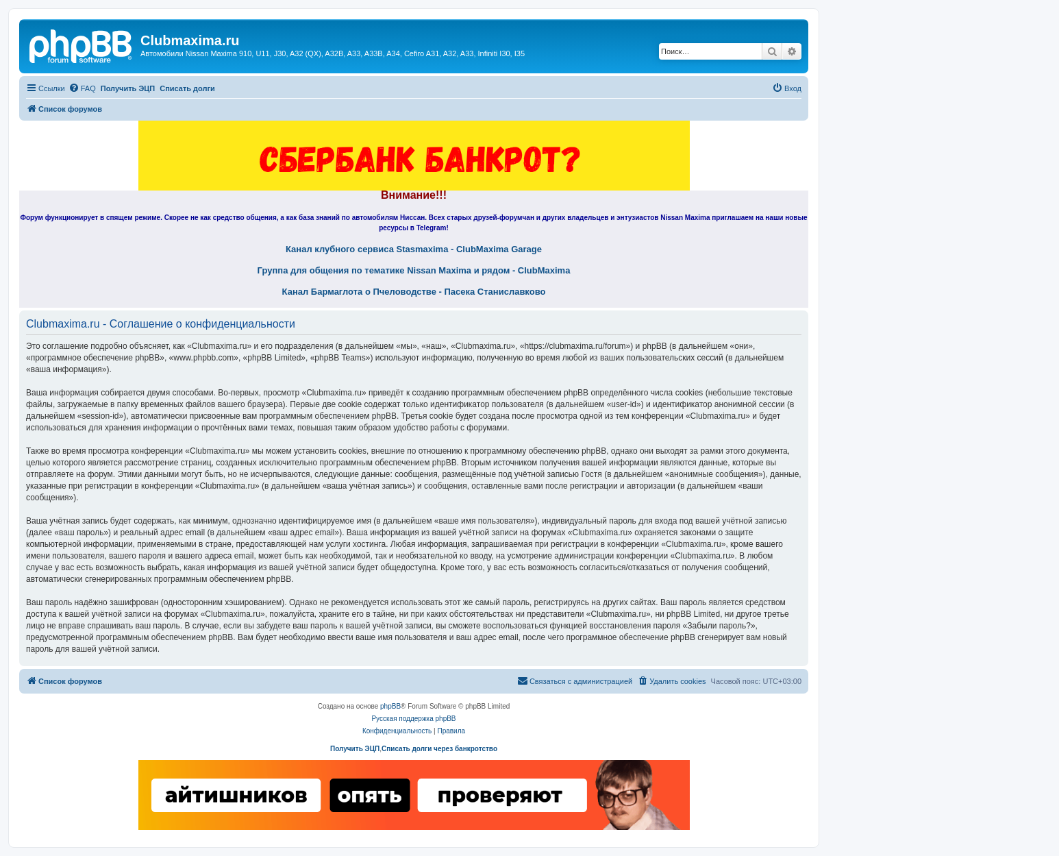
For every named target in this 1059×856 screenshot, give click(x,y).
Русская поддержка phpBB (413, 718)
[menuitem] (82, 88)
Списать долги (187, 88)
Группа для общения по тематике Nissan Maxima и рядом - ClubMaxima (414, 271)
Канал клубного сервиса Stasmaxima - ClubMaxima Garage (414, 249)
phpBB (390, 706)
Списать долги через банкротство (439, 749)
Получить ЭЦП (128, 88)
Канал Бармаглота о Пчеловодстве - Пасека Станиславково (414, 292)
